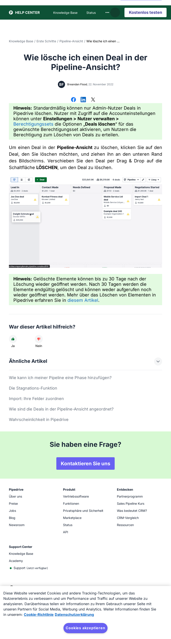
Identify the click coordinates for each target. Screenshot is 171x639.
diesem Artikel (82, 300)
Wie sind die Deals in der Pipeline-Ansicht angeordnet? (61, 409)
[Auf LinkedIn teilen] (83, 100)
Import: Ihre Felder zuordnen (36, 398)
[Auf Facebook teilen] (73, 100)
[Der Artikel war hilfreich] (13, 339)
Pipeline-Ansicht (71, 41)
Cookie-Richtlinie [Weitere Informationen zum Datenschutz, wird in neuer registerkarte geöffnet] (39, 614)
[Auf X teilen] (93, 100)
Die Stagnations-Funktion (33, 388)
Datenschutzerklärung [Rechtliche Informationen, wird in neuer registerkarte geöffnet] (74, 614)
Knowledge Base (21, 41)
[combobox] (107, 11)
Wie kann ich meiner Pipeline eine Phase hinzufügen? (60, 377)
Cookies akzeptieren (85, 628)
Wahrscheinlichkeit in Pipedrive (39, 419)
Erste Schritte (46, 41)
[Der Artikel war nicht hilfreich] (39, 339)
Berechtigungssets (33, 124)
